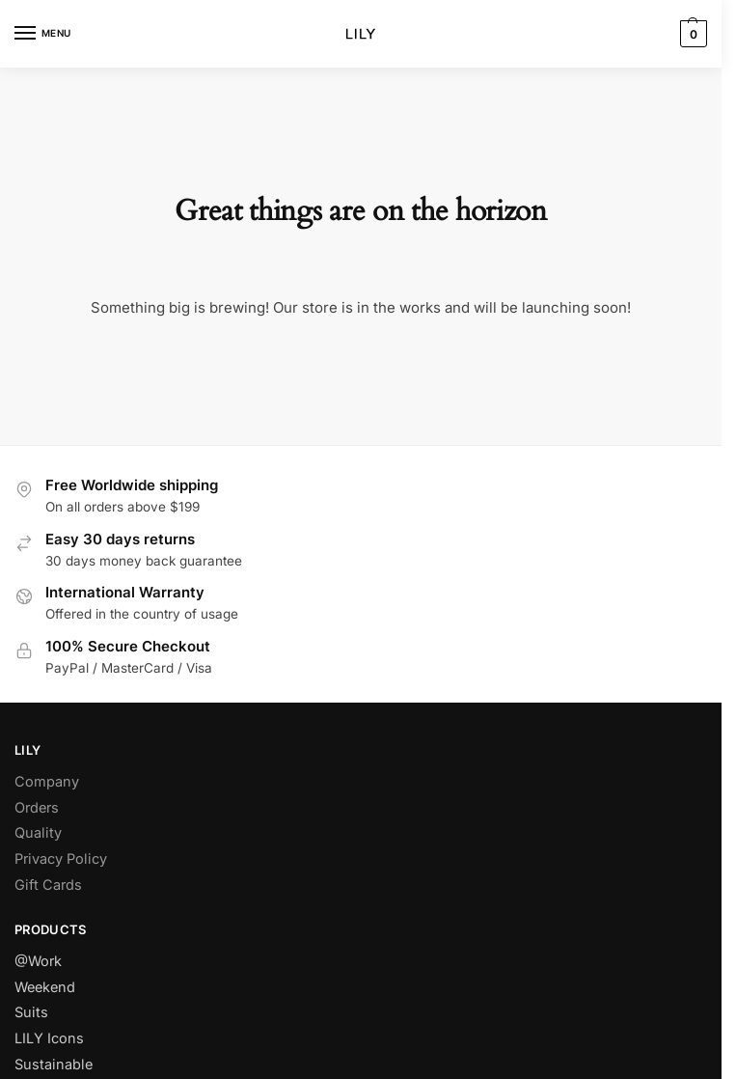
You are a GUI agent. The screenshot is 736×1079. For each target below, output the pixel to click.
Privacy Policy (60, 859)
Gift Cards (48, 885)
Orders (36, 807)
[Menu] (43, 33)
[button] (691, 33)
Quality (38, 833)
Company (46, 781)
